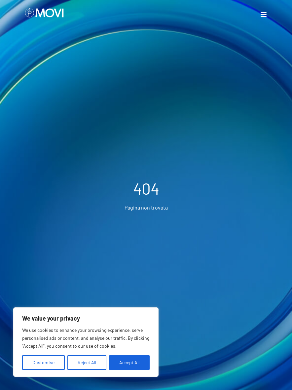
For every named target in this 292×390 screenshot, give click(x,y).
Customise (43, 362)
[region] (86, 342)
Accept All (129, 362)
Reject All (87, 362)
